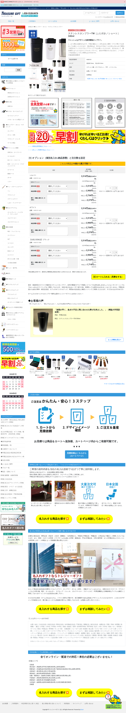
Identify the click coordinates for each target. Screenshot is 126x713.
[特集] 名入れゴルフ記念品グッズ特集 (12, 427)
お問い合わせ (114, 21)
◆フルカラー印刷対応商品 (14, 307)
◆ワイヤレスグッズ (12, 284)
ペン (9, 191)
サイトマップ (77, 703)
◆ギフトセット (11, 88)
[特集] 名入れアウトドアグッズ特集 (12, 483)
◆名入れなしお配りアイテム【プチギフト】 (15, 314)
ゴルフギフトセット (13, 222)
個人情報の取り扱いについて (51, 703)
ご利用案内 (32, 21)
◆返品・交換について (8, 471)
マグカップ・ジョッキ (14, 139)
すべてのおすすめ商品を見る (115, 384)
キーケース (11, 170)
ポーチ (9, 177)
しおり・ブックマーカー (15, 203)
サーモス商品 (11, 143)
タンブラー (59, 26)
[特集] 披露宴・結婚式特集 (9, 475)
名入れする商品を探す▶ (54, 518)
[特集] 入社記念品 (6, 479)
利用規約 (67, 703)
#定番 (88, 78)
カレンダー (11, 247)
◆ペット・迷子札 (11, 268)
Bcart (82, 709)
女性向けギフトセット (14, 96)
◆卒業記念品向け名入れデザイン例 (12, 456)
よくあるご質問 (94, 21)
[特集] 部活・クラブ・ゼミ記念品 (11, 487)
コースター (11, 243)
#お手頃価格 (101, 78)
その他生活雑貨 (12, 262)
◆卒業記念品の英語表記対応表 (11, 453)
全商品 (30, 26)
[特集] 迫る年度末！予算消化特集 (11, 494)
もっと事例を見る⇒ (114, 340)
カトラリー (11, 255)
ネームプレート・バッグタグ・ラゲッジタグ (15, 213)
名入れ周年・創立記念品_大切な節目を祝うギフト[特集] (13, 421)
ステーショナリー (13, 199)
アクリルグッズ (12, 294)
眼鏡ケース (11, 173)
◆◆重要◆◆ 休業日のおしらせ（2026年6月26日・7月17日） (21, 5)
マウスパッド (11, 195)
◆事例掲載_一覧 (6, 445)
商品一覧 (11, 21)
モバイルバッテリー (13, 115)
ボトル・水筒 (11, 135)
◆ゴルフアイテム (11, 208)
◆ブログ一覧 (5, 468)
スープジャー (11, 235)
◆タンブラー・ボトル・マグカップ (44, 26)
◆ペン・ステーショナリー (14, 186)
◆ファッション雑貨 (12, 148)
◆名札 (8, 273)
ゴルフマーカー (12, 218)
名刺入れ (10, 106)
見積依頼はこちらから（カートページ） (76, 454)
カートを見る (52, 21)
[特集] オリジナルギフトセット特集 (12, 438)
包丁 (9, 239)
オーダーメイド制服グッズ (15, 302)
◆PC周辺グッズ (11, 279)
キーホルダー (11, 156)
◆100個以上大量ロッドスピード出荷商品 (15, 82)
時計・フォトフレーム (14, 231)
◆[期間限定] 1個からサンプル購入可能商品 (15, 336)
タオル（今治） (12, 319)
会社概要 (73, 21)
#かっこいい (109, 78)
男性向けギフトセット (14, 93)
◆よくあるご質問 (6, 464)
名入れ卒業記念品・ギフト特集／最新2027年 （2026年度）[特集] (12, 433)
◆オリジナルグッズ (12, 290)
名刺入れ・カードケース (15, 152)
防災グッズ (11, 251)
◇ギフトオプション (12, 324)
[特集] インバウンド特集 (9, 498)
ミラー (9, 181)
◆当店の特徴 (5, 460)
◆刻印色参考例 (6, 441)
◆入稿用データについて (9, 449)
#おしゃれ (94, 78)
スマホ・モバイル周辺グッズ (16, 119)
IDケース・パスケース (14, 160)
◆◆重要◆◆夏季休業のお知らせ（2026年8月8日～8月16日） (22, 1)
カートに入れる (103, 277)
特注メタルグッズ (13, 298)
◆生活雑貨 (9, 227)
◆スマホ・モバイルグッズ (14, 111)
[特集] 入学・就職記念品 (9, 490)
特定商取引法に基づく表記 (30, 703)
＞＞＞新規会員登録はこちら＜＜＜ (39, 146)
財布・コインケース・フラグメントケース (16, 165)
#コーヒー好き (117, 78)
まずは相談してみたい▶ (94, 518)
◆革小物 (9, 102)
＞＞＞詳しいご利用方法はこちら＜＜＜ (41, 150)
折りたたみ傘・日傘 (13, 259)
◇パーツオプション (12, 330)
